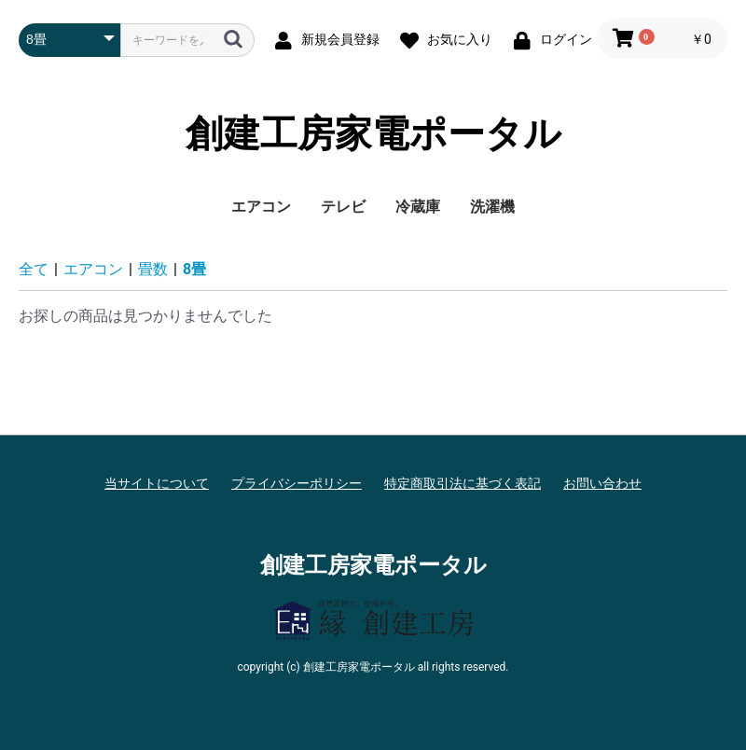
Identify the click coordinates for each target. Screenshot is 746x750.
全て (33, 269)
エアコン (261, 206)
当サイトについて (156, 483)
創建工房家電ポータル (373, 134)
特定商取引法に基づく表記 (462, 483)
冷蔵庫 (417, 206)
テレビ (343, 206)
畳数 (153, 269)
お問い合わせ (602, 483)
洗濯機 (492, 206)
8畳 (194, 269)
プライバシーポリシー (296, 483)
